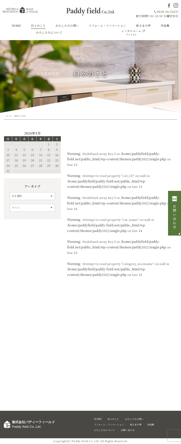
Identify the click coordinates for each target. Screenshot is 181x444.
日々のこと (38, 25)
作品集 (165, 25)
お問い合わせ (174, 217)
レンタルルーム (131, 32)
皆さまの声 (143, 25)
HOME (16, 25)
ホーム (9, 115)
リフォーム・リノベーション (107, 25)
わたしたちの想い (67, 25)
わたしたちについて (49, 32)
